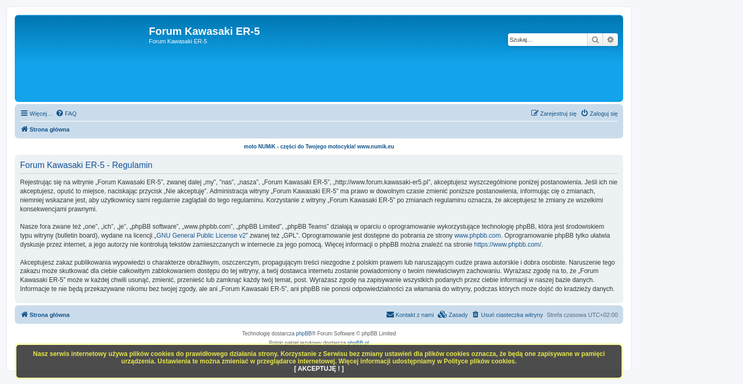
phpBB (304, 333)
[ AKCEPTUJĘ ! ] (319, 368)
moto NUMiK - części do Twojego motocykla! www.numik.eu (319, 146)
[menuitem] (66, 113)
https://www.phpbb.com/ (507, 244)
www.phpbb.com (477, 235)
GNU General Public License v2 (201, 235)
